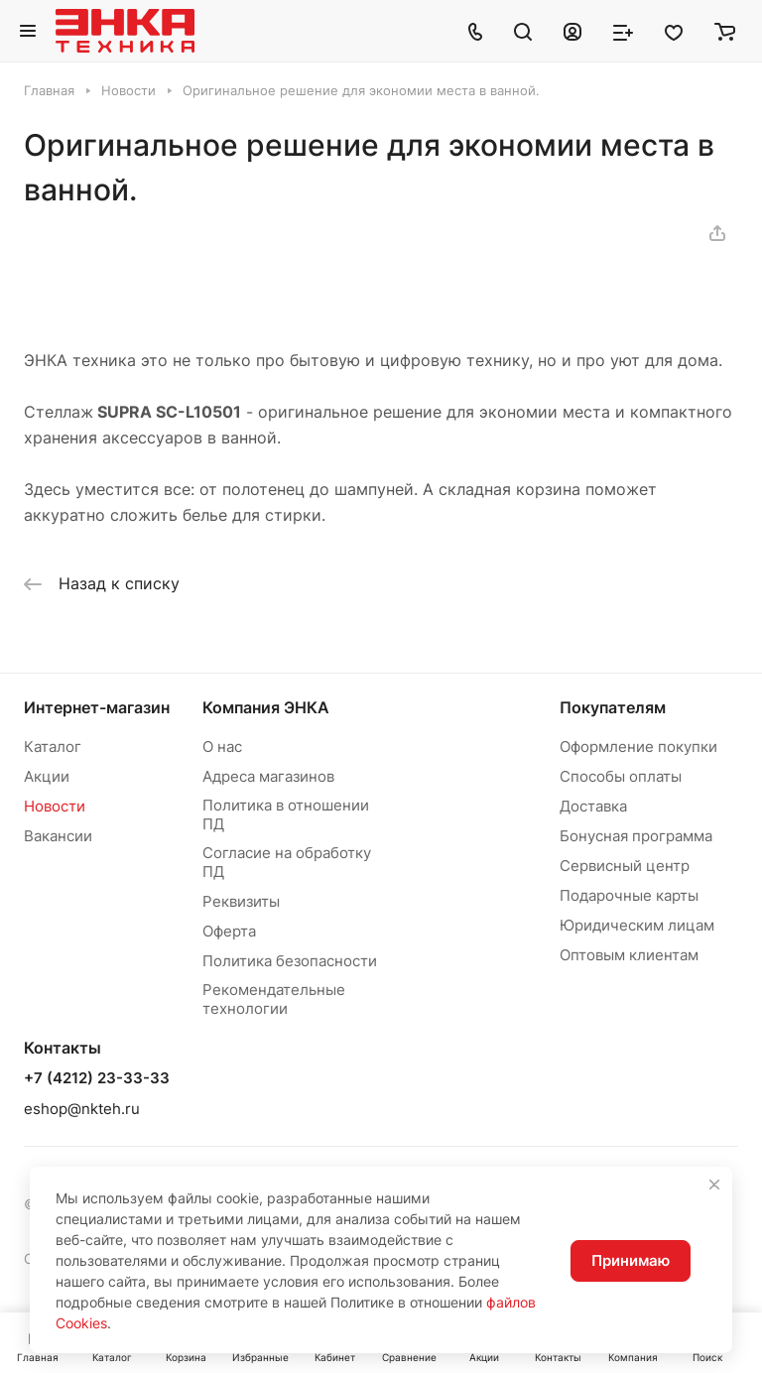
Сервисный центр (625, 865)
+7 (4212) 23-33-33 (97, 1078)
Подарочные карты (629, 895)
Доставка (593, 806)
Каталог (52, 746)
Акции (46, 776)
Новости (54, 806)
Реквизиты (241, 901)
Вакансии (58, 835)
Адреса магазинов (268, 776)
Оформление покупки (638, 746)
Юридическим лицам (637, 925)
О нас (222, 746)
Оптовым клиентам (629, 954)
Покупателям (613, 707)
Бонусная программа (636, 835)
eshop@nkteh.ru (82, 1108)
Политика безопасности (289, 960)
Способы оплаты (621, 776)
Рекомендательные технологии (273, 999)
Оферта (229, 931)
